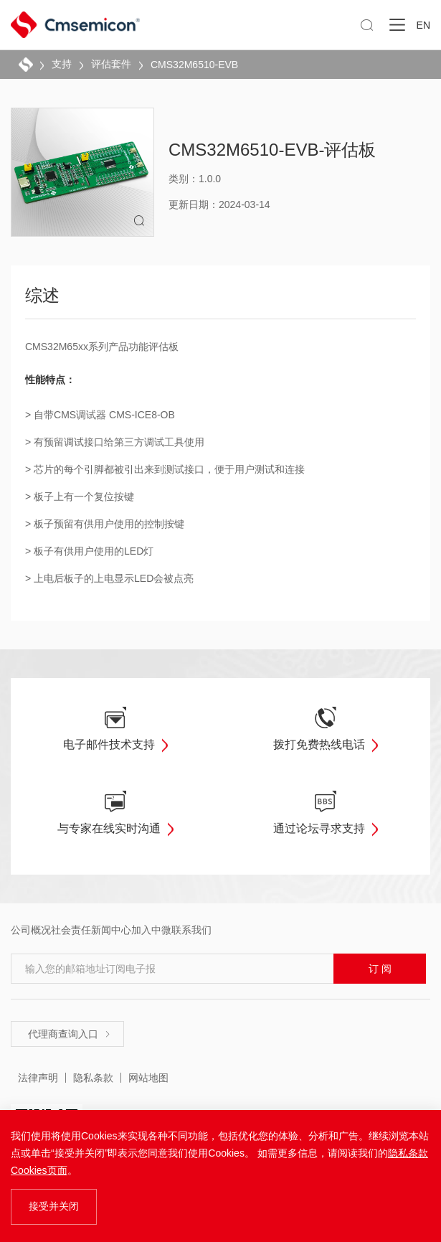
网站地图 (148, 1078)
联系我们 (191, 930)
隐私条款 (93, 1078)
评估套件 (111, 64)
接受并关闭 (54, 1206)
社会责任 (71, 930)
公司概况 (31, 930)
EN (423, 25)
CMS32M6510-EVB (194, 64)
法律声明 (38, 1078)
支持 (62, 64)
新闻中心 (111, 930)
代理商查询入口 (69, 1034)
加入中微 (151, 930)
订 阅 (380, 968)
